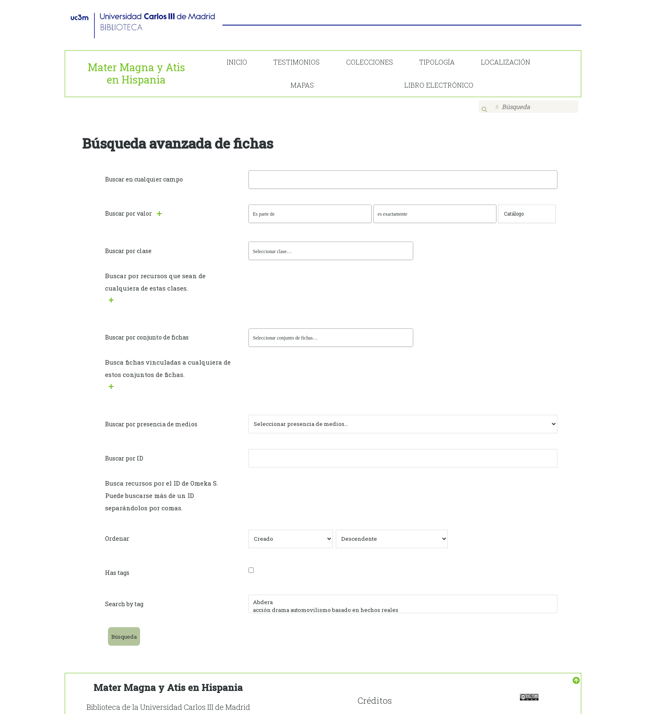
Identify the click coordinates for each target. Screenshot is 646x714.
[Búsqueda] (529, 106)
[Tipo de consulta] (434, 208)
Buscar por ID (124, 451)
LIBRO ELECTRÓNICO (438, 85)
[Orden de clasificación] (392, 532)
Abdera (403, 595)
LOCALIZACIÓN (505, 62)
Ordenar (117, 531)
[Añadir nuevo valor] (164, 207)
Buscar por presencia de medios (151, 417)
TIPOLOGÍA (437, 62)
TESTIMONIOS (296, 62)
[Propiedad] (310, 208)
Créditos (375, 693)
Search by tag (124, 597)
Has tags (117, 566)
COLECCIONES (369, 62)
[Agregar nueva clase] (115, 293)
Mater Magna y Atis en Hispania (136, 73)
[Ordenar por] (290, 532)
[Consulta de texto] (527, 208)
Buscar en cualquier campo (144, 173)
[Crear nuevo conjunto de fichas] (115, 380)
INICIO (237, 62)
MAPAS (302, 85)
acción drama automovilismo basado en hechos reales (403, 603)
